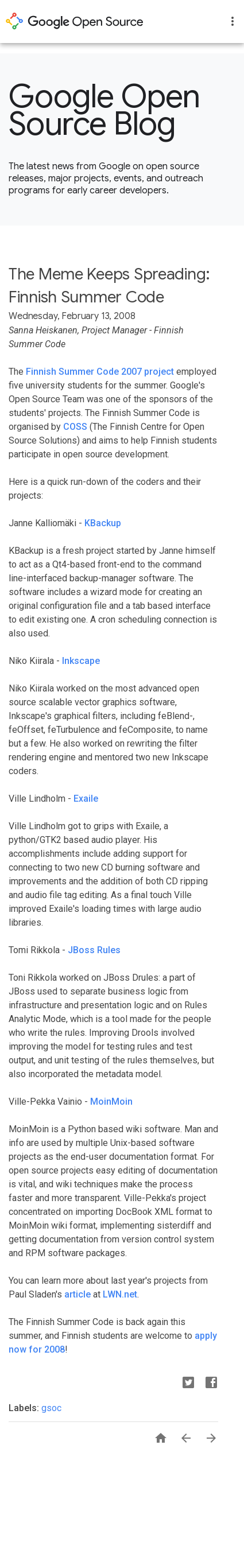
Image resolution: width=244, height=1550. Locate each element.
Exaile (85, 798)
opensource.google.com (75, 21)
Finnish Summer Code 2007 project (100, 371)
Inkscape (81, 660)
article (77, 1294)
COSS (75, 426)
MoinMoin (111, 1101)
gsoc (51, 1408)
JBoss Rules (94, 950)
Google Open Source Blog (104, 110)
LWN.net (120, 1294)
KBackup (102, 523)
